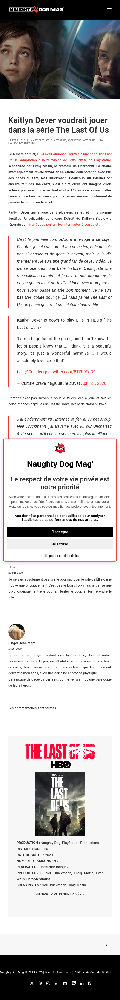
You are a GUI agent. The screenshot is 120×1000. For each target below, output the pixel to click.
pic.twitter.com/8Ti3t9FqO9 (70, 371)
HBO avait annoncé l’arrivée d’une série (67, 154)
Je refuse (60, 544)
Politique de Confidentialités (92, 972)
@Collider (34, 371)
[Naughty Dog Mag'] (36, 10)
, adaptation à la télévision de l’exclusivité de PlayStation (65, 160)
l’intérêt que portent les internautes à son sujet (62, 224)
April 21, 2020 (93, 383)
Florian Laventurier (21, 143)
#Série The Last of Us (81, 140)
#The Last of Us (56, 140)
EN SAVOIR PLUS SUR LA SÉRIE (59, 894)
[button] (109, 10)
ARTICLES (38, 140)
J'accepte (60, 532)
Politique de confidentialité (60, 556)
